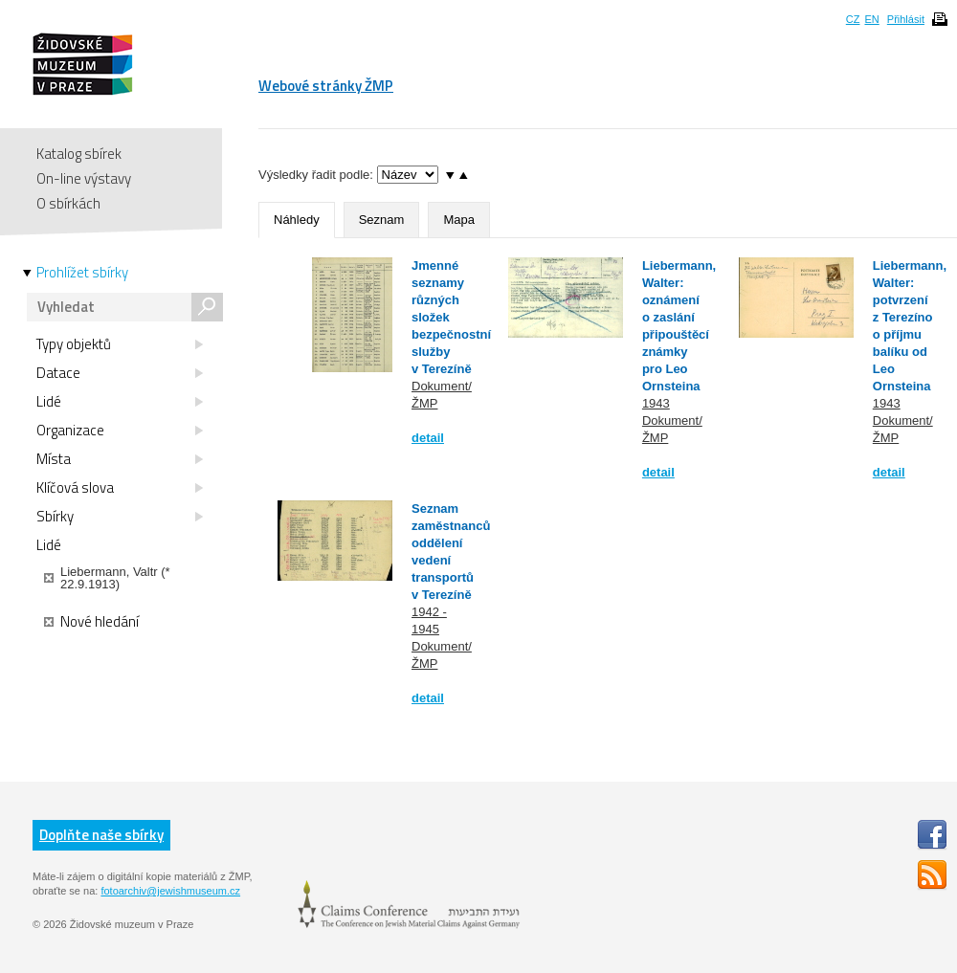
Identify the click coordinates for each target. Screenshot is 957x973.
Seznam (382, 219)
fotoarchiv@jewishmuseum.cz (170, 890)
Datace (119, 373)
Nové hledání (91, 621)
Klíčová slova (119, 488)
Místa (119, 459)
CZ (853, 19)
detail (428, 438)
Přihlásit (905, 19)
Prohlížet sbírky (82, 272)
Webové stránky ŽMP (325, 86)
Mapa (459, 219)
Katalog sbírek (79, 154)
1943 (656, 403)
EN (871, 19)
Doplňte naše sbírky (101, 835)
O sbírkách (68, 203)
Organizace (119, 430)
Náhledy (297, 219)
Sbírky (119, 516)
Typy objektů (119, 344)
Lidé (119, 401)
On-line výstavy (83, 178)
